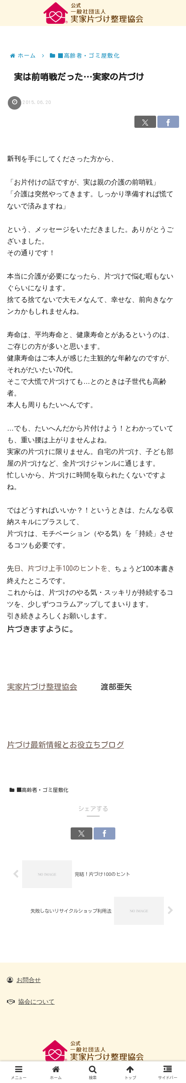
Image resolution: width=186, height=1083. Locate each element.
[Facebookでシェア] (168, 122)
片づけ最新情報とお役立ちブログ (65, 745)
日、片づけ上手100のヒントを (61, 568)
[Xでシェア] (145, 122)
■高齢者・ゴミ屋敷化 (39, 790)
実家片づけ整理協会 (42, 687)
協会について (36, 1002)
